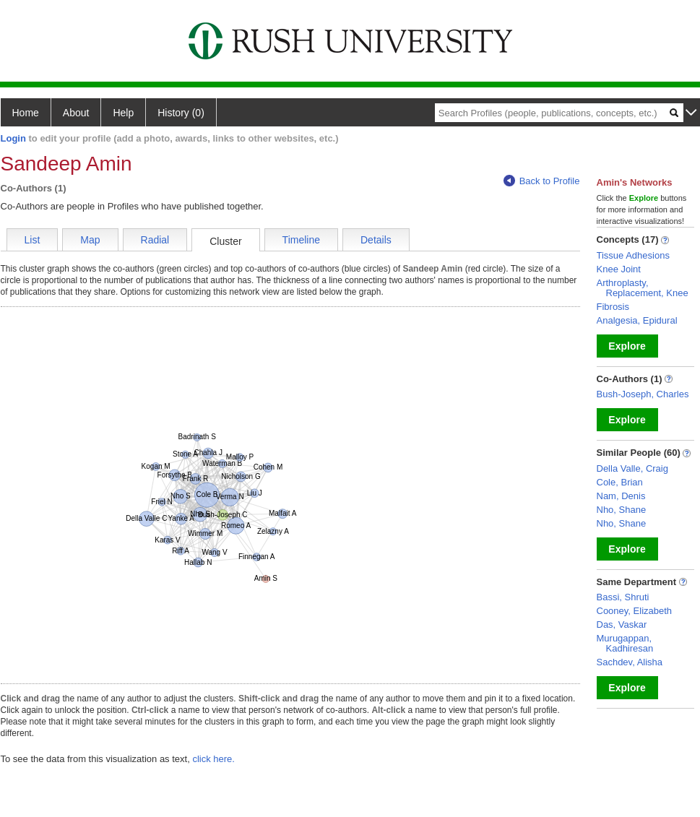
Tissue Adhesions (633, 255)
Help (123, 112)
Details (376, 240)
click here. (213, 758)
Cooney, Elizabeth (635, 610)
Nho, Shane (622, 509)
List (32, 240)
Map (90, 240)
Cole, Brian (620, 482)
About (76, 112)
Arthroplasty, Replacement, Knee (642, 287)
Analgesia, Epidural (637, 320)
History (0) (180, 112)
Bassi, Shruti (623, 597)
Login (13, 138)
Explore (626, 346)
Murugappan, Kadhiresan (625, 643)
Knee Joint (619, 269)
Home (25, 112)
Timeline (301, 240)
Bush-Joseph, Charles (643, 394)
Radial (155, 240)
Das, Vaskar (622, 624)
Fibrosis (613, 306)
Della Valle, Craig (632, 468)
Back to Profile (542, 181)
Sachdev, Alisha (630, 662)
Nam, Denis (621, 495)
